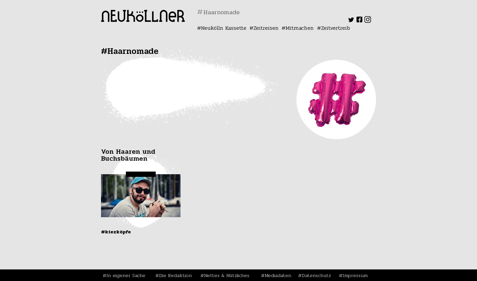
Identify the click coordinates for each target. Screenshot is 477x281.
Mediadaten (278, 275)
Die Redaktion (175, 275)
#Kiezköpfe (116, 231)
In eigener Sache (125, 275)
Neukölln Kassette (223, 28)
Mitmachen (300, 28)
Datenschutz (316, 275)
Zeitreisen (266, 28)
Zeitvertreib (335, 28)
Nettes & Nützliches (226, 275)
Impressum (355, 275)
